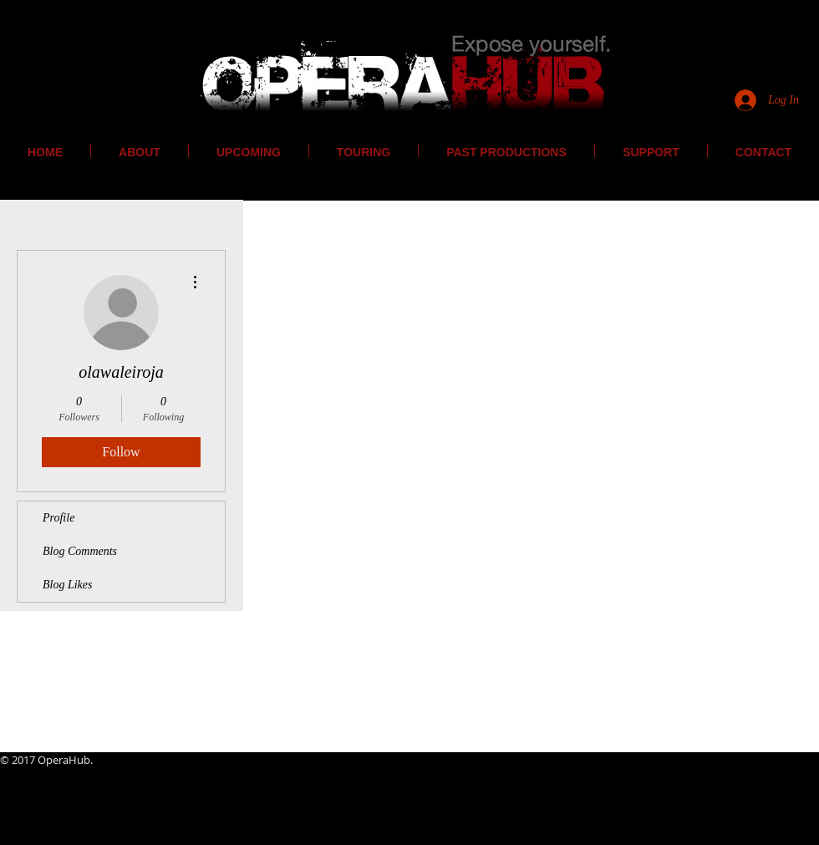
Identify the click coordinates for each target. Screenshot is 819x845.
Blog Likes (68, 584)
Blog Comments (80, 551)
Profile (58, 518)
